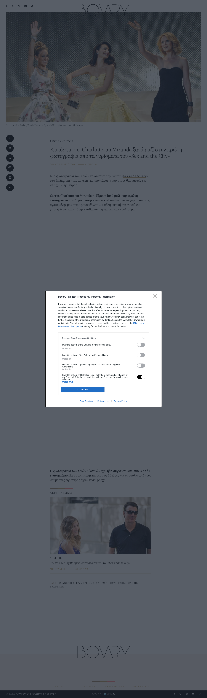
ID (74, 686)
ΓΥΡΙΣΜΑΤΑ (90, 582)
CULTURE (56, 557)
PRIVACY (89, 686)
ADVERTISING (142, 686)
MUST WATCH (58, 569)
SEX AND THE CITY (69, 582)
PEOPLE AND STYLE (61, 141)
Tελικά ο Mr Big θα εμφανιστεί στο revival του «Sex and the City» (90, 563)
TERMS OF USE (114, 686)
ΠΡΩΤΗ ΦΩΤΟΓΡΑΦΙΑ (113, 582)
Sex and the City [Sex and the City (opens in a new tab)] (134, 176)
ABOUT (60, 686)
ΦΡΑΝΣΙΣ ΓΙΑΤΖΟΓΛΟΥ (62, 164)
